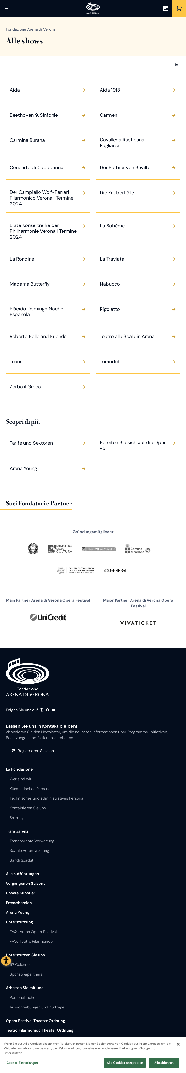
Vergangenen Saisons (25, 883)
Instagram (42, 710)
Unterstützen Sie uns (25, 954)
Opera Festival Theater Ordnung (35, 1020)
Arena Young (17, 912)
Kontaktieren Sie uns (28, 808)
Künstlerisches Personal (30, 788)
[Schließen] (178, 1046)
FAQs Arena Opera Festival (33, 931)
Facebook (47, 710)
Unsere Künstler (20, 893)
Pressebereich (19, 902)
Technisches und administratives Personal (47, 798)
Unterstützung (19, 922)
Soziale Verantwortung (29, 850)
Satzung (17, 817)
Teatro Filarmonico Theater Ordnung (39, 1030)
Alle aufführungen (22, 873)
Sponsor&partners (26, 974)
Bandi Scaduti (22, 860)
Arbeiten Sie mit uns (24, 987)
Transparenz (17, 831)
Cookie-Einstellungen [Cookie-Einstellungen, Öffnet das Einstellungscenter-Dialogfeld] (22, 1065)
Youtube (53, 710)
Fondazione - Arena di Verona (27, 677)
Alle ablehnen (164, 1065)
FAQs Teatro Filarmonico (31, 941)
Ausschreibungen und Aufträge (37, 1007)
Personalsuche (22, 997)
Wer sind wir (20, 779)
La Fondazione (19, 769)
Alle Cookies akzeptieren (125, 1065)
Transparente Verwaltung (32, 840)
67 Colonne (20, 964)
